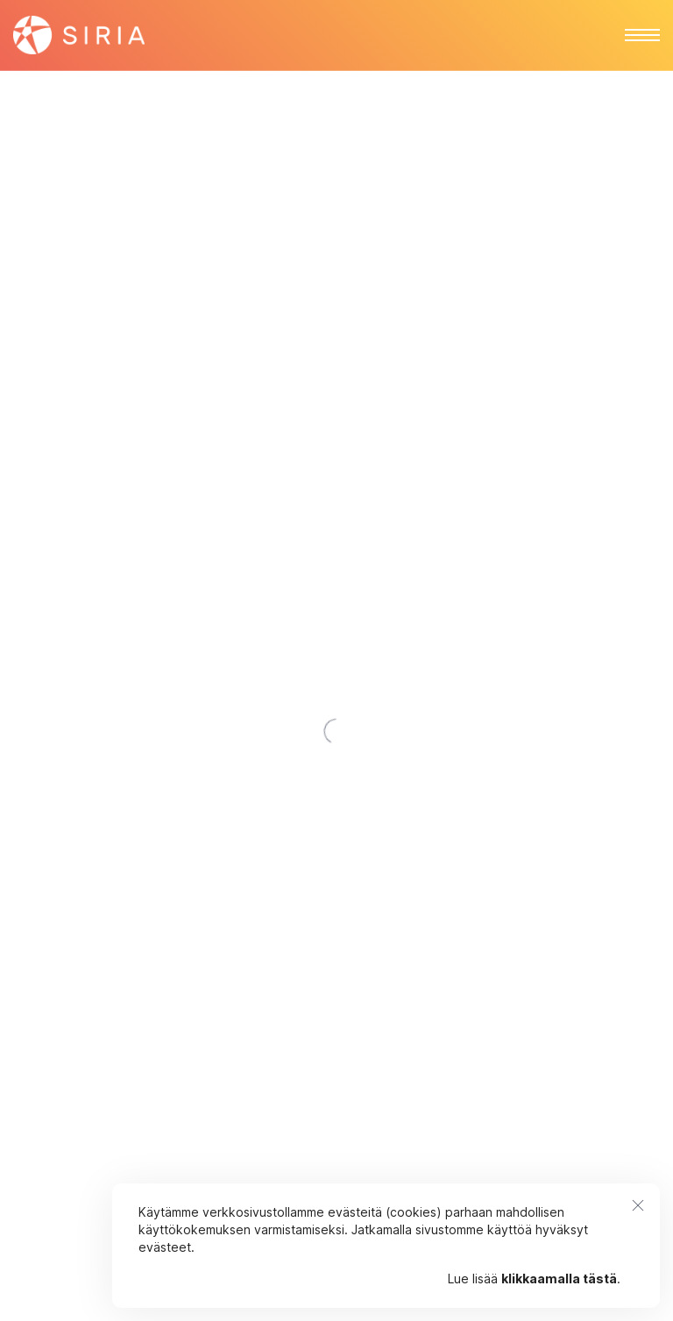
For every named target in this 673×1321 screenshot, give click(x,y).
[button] (642, 35)
